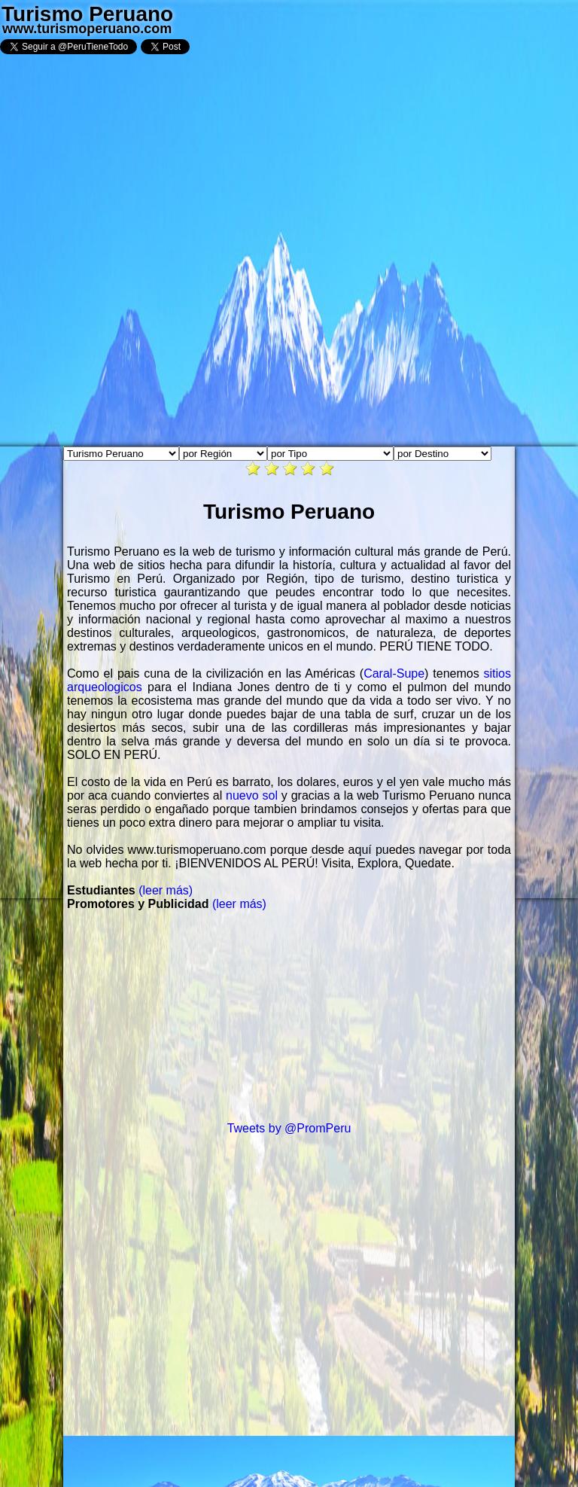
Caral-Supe (394, 673)
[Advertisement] (289, 1016)
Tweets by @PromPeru (289, 1128)
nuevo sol (252, 795)
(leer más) (165, 890)
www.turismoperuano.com (87, 28)
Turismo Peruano (87, 14)
